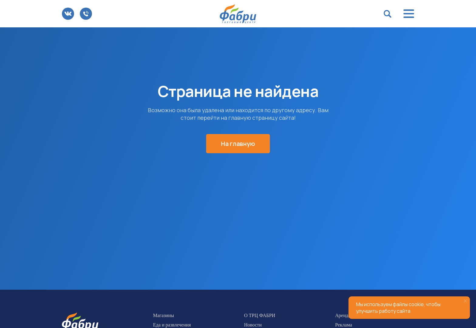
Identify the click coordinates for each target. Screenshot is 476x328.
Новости (253, 324)
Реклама (343, 324)
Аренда (342, 315)
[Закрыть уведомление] (465, 301)
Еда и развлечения (172, 324)
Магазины (163, 315)
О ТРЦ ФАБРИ (259, 315)
